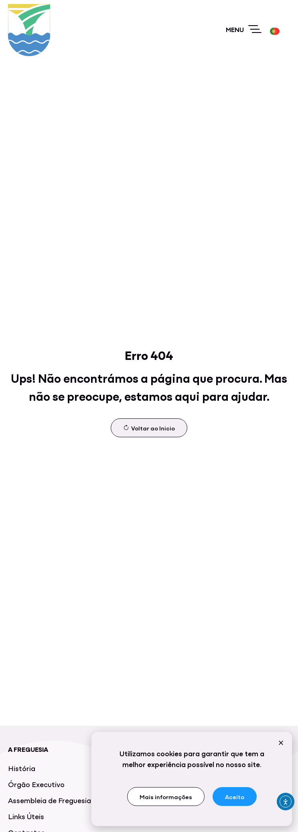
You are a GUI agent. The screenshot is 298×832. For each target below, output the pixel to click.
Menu (235, 29)
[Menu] (255, 29)
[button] (281, 745)
